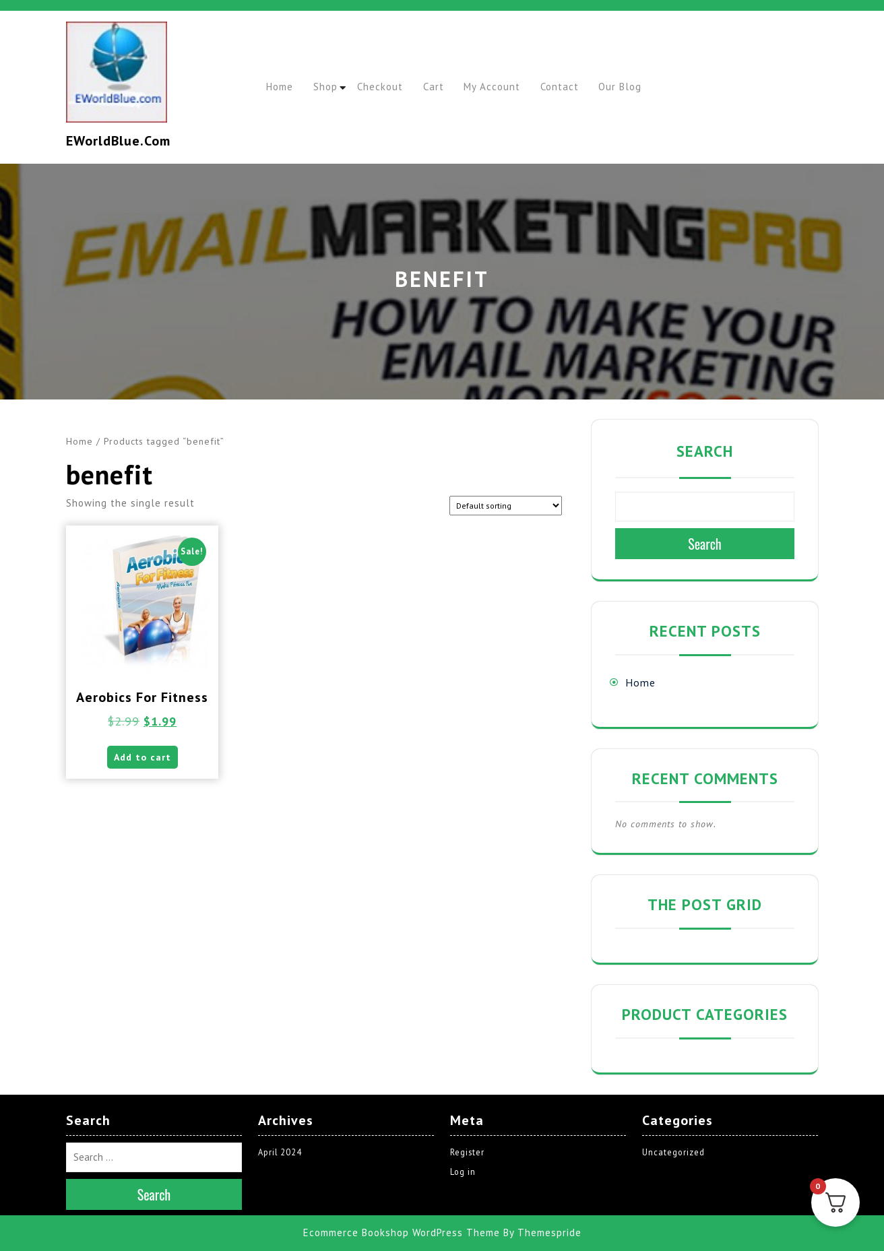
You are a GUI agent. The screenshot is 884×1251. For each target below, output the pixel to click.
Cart (446, 86)
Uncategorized (673, 1152)
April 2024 (280, 1152)
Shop (331, 86)
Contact (580, 86)
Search (704, 451)
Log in (463, 1172)
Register (467, 1152)
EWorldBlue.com (118, 141)
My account (508, 86)
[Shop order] (505, 505)
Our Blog (644, 86)
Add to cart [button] (142, 761)
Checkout (389, 86)
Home (281, 86)
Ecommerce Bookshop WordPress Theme (401, 1232)
